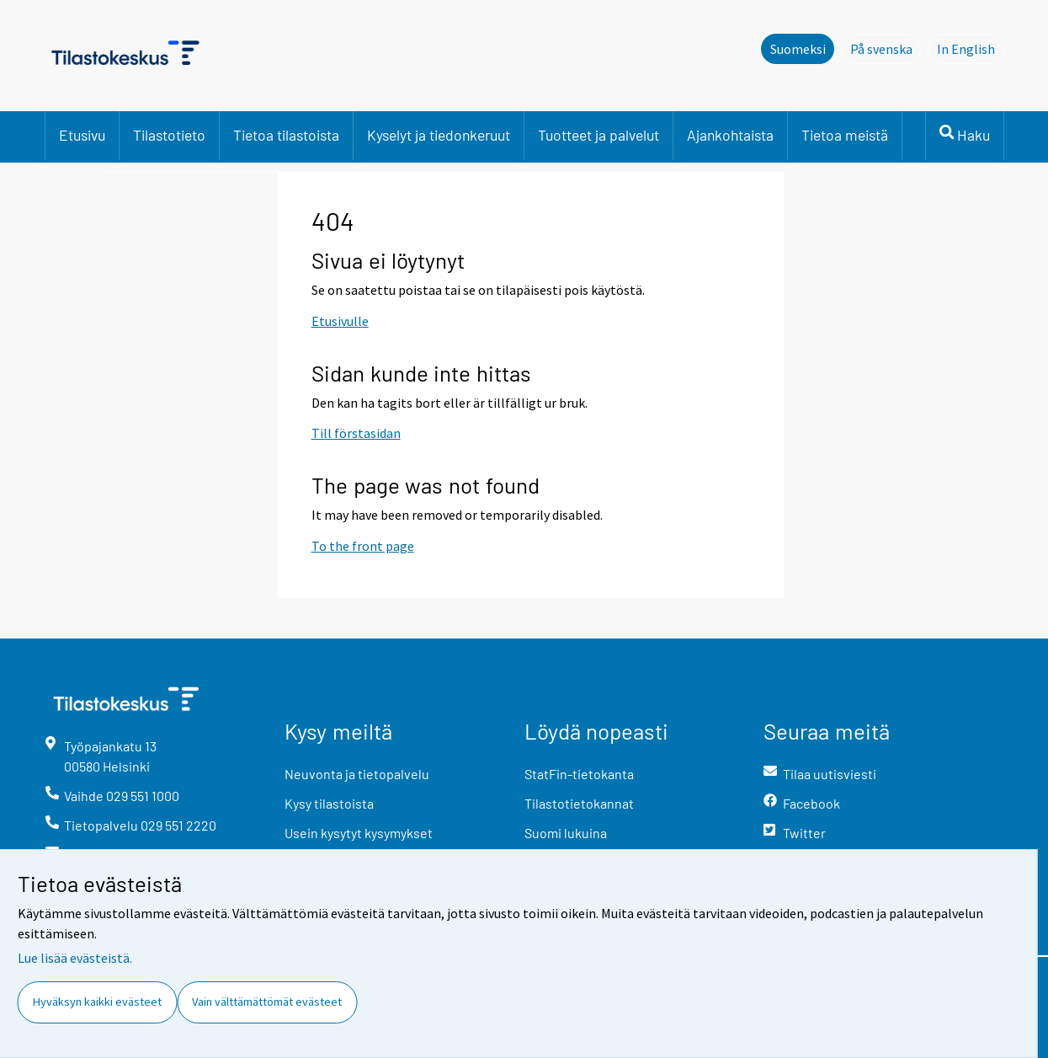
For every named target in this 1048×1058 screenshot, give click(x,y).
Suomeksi (798, 48)
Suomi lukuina (565, 833)
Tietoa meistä (844, 135)
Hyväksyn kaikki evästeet (97, 1001)
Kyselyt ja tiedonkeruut (438, 135)
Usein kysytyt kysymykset (359, 833)
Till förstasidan (356, 433)
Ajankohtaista (730, 135)
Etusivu (82, 135)
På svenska (886, 48)
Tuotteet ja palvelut (598, 135)
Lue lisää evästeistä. (75, 957)
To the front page (362, 545)
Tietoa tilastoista (286, 135)
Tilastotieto (169, 135)
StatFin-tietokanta (579, 774)
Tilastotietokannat (579, 803)
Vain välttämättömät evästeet (267, 1001)
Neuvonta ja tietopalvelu (357, 774)
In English (970, 48)
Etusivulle (340, 321)
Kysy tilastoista (329, 803)
